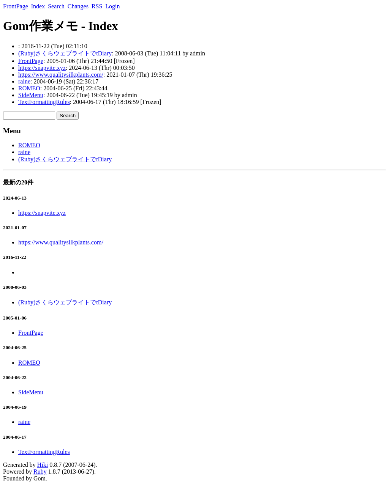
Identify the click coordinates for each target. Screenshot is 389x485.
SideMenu (30, 95)
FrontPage (15, 6)
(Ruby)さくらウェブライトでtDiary (65, 53)
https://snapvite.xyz (42, 68)
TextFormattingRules (44, 102)
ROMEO (29, 88)
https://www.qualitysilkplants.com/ (60, 74)
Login (112, 6)
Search (56, 6)
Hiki (42, 464)
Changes (78, 6)
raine (24, 81)
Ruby (40, 471)
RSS (97, 6)
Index (38, 6)
